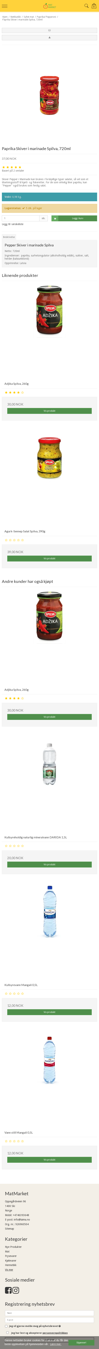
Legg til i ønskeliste (12, 224)
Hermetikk (10, 1265)
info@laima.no (22, 1219)
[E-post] (49, 1319)
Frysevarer (11, 1255)
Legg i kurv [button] (67, 218)
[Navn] (49, 1312)
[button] (49, 30)
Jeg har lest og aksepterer (39, 1333)
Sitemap (9, 1228)
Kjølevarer (10, 1260)
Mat (7, 1251)
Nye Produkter (13, 1246)
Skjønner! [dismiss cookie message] (81, 1342)
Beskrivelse (9, 237)
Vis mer (9, 1269)
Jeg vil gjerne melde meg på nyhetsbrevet (35, 1326)
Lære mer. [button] (55, 1344)
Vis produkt (49, 411)
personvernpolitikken (55, 1333)
